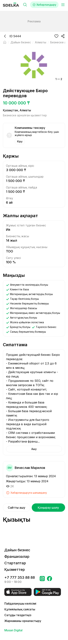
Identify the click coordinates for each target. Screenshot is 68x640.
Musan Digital (13, 630)
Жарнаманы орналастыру (22, 621)
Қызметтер (14, 569)
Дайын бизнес (17, 550)
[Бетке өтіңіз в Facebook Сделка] (49, 580)
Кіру (19, 141)
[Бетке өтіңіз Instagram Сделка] (42, 580)
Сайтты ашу (16, 507)
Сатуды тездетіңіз (17, 615)
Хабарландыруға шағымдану (26, 493)
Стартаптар (15, 563)
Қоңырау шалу (48, 507)
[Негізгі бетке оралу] (5, 42)
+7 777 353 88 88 (19, 577)
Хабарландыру (44, 4)
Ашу (34, 448)
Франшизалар (16, 556)
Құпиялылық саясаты (19, 609)
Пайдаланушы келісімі (20, 603)
